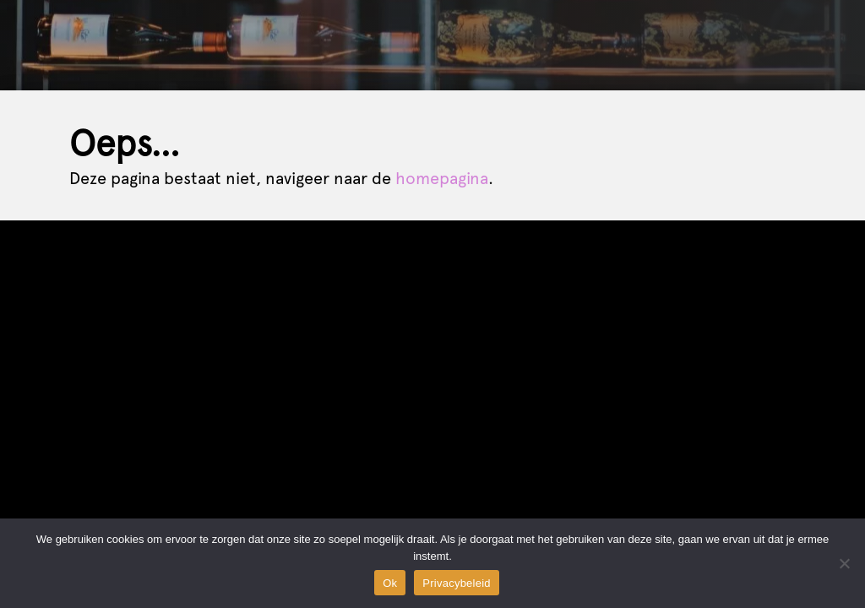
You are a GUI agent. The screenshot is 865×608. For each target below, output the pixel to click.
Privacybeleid (456, 583)
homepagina (441, 178)
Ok (390, 583)
